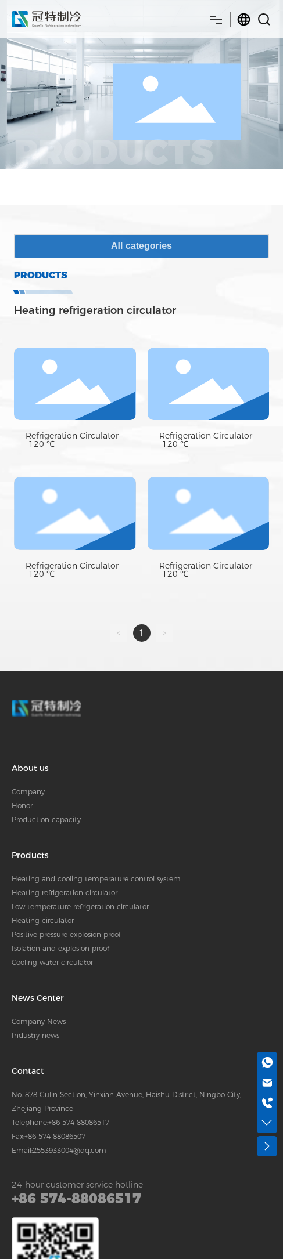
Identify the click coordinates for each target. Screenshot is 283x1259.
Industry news (35, 1035)
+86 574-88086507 (54, 1136)
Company (28, 791)
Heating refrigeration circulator (64, 892)
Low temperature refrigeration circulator (80, 906)
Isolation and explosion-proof (60, 948)
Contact (28, 1071)
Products (30, 855)
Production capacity (46, 819)
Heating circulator (43, 920)
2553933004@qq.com (69, 1150)
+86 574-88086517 (78, 1122)
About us (30, 768)
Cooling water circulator (52, 962)
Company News (39, 1021)
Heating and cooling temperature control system (96, 878)
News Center (38, 998)
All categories (141, 246)
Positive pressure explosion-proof (66, 934)
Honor (22, 805)
